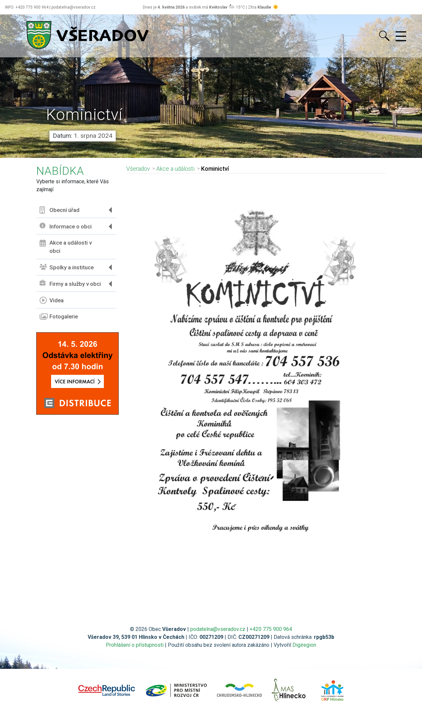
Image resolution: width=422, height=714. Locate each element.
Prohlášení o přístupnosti (135, 645)
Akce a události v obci (66, 246)
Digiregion (304, 645)
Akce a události (175, 168)
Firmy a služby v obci (70, 283)
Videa (52, 300)
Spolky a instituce (67, 267)
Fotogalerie (59, 316)
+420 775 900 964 (271, 629)
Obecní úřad (59, 210)
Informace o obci (66, 226)
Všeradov (138, 168)
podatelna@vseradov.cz (217, 629)
